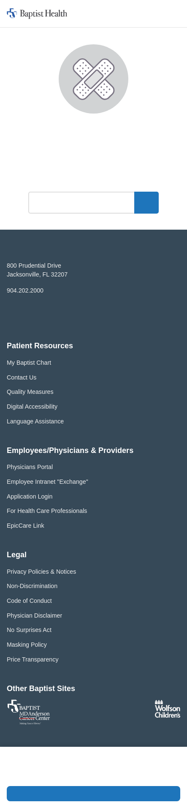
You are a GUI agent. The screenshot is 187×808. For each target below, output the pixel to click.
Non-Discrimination (32, 586)
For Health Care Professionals (47, 510)
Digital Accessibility (32, 406)
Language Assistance (35, 421)
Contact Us (21, 377)
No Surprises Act (29, 629)
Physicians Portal (30, 467)
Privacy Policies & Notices (41, 571)
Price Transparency (33, 659)
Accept (93, 793)
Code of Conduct (29, 600)
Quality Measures (30, 391)
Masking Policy (27, 644)
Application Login (29, 496)
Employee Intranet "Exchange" (47, 481)
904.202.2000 (25, 290)
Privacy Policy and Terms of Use (60, 775)
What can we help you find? (93, 180)
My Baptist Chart (29, 362)
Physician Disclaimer (34, 615)
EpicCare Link (25, 525)
